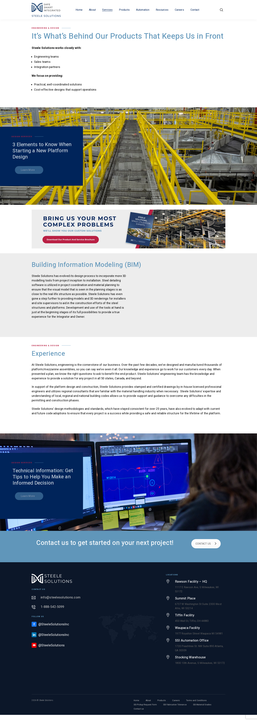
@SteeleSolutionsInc (53, 624)
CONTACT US (206, 543)
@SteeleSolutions (51, 645)
